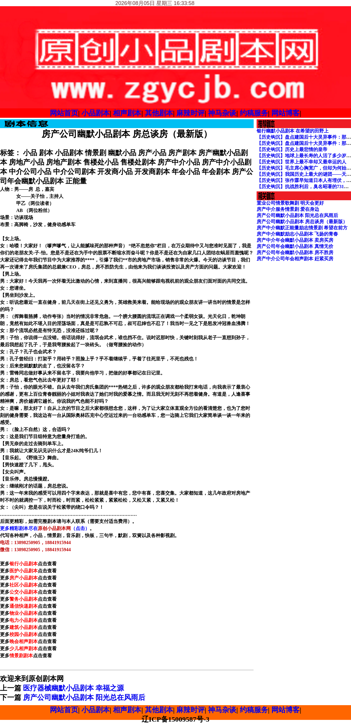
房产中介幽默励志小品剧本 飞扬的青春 (297, 233)
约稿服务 (254, 113)
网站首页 (64, 113)
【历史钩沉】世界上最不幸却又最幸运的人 (301, 161)
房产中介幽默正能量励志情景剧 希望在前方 (302, 227)
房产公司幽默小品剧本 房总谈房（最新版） (302, 221)
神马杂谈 (222, 113)
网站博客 (285, 113)
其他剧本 (159, 113)
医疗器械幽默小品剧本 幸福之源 (73, 688)
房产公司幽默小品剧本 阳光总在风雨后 (84, 697)
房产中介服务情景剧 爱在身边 (288, 209)
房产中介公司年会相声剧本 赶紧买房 (295, 258)
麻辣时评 (190, 113)
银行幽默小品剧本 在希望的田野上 (293, 130)
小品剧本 (95, 113)
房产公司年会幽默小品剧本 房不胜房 (295, 252)
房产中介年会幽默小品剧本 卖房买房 (295, 240)
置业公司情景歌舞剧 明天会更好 (290, 203)
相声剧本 (127, 113)
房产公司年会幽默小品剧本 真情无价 (295, 246)
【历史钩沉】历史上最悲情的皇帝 (292, 149)
